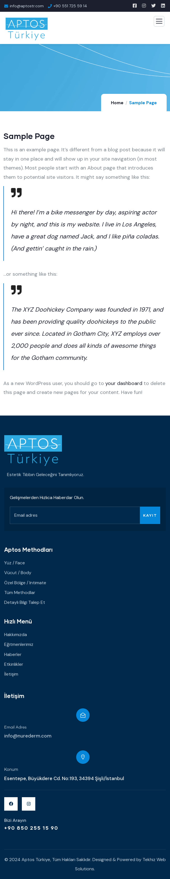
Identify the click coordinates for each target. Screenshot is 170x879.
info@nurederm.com (28, 736)
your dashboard (123, 383)
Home (117, 103)
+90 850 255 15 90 (31, 828)
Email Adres (15, 727)
